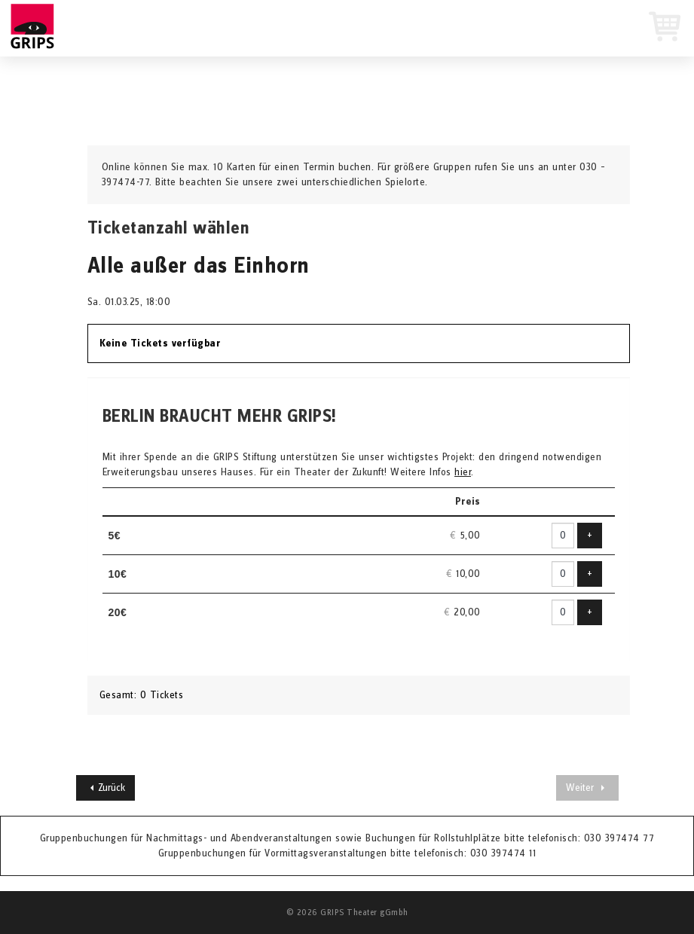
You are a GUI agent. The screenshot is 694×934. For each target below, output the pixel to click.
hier (462, 472)
